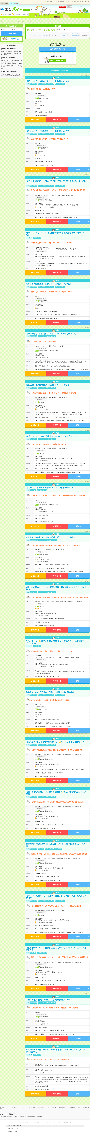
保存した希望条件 (23, 14)
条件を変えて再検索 (57, 49)
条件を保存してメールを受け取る (14, 39)
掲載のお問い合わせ (67, 1122)
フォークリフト (8, 63)
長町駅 (15, 53)
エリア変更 (34, 9)
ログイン (69, 6)
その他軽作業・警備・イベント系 (11, 65)
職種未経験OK (75, 35)
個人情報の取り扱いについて (24, 1122)
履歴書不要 (17, 75)
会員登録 (62, 6)
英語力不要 (21, 1116)
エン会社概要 (57, 1122)
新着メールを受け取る (57, 60)
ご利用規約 (36, 1122)
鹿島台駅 (10, 53)
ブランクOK (4, 74)
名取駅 (5, 53)
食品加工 (15, 63)
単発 (64, 35)
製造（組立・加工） (5, 60)
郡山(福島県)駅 (9, 51)
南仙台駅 (16, 51)
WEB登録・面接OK (12, 74)
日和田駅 (6, 54)
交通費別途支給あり (9, 75)
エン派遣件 (4, 3)
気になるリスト (8, 14)
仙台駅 (2, 51)
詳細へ (78, 119)
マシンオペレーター (42, 35)
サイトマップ (87, 6)
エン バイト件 (14, 3)
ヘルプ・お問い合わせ (78, 6)
